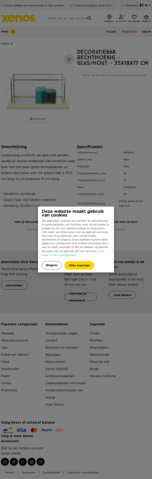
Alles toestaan (79, 265)
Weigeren (52, 265)
